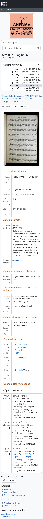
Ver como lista (8, 492)
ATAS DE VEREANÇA (33, 96)
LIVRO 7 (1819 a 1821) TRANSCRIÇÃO (19, 98)
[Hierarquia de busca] (19, 48)
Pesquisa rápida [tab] (10, 42)
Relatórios (7, 489)
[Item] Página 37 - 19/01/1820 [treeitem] (25, 85)
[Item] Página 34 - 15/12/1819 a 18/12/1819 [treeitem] (26, 77)
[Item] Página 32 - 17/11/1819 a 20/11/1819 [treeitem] (26, 71)
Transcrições (20, 347)
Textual (18, 353)
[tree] (21, 79)
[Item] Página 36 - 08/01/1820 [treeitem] (25, 82)
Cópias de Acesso (12, 390)
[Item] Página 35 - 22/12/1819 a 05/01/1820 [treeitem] (26, 80)
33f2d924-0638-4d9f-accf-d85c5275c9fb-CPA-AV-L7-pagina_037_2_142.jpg (23, 454)
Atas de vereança (22, 344)
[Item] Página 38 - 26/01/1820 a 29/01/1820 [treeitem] (26, 88)
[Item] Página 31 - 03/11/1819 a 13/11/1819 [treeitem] (26, 69)
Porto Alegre (20, 350)
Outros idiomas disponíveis (14, 106)
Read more (30, 255)
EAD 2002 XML (8, 506)
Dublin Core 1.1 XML (11, 503)
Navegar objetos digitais (13, 495)
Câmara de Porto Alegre (11, 96)
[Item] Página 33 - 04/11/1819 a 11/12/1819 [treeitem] (26, 74)
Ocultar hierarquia (13, 64)
